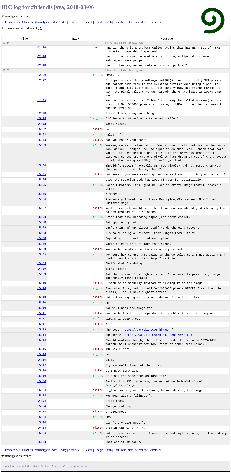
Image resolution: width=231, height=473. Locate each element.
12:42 (41, 80)
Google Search (103, 22)
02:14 (6, 43)
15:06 (41, 199)
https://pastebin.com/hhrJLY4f (148, 329)
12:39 (41, 75)
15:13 (41, 329)
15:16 (41, 349)
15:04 (41, 165)
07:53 (6, 70)
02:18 (41, 47)
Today (63, 22)
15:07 (41, 208)
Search (89, 22)
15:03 (41, 140)
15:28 (41, 442)
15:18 (41, 370)
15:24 (41, 390)
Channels (27, 22)
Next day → (76, 22)
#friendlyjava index (46, 22)
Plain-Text (120, 22)
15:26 (41, 433)
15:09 (41, 244)
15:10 (41, 283)
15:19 (41, 376)
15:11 (41, 313)
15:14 (41, 335)
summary (155, 22)
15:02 (41, 124)
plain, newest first (138, 22)
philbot (18, 466)
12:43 (41, 100)
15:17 (41, 365)
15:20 (41, 381)
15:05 (41, 174)
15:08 (41, 217)
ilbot (35, 466)
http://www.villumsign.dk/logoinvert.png (158, 335)
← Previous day (10, 22)
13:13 (41, 118)
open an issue (79, 466)
